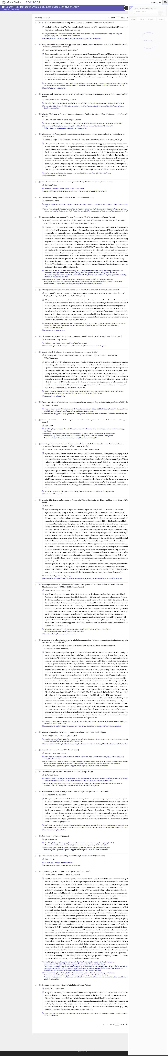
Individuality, (48, 827)
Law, (74, 123)
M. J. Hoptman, (50, 795)
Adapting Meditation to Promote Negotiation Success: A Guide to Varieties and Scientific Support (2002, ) (84, 115)
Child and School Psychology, (107, 83)
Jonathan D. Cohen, (106, 293)
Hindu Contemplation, (108, 211)
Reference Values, (79, 827)
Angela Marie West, (66, 449)
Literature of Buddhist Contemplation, (85, 764)
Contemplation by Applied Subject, (70, 126)
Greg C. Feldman (75, 120)
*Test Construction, (95, 629)
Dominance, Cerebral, (93, 825)
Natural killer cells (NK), (80, 275)
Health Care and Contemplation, (112, 282)
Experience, (105, 966)
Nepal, (62, 189)
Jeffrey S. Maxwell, (86, 355)
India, (96, 204)
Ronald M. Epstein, (66, 646)
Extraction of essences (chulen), (68, 204)
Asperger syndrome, (73, 173)
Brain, (47, 271)
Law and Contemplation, (105, 126)
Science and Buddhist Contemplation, (101, 436)
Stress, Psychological (51, 1015)
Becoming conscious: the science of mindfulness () (66, 985)
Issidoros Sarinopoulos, (78, 293)
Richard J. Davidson (78, 296)
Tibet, (69, 36)
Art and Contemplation (73, 865)
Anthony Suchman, (94, 646)
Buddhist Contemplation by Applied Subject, (80, 434)
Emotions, (82, 391)
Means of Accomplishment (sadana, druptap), (58, 764)
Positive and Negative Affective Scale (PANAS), (112, 275)
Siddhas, (109, 204)
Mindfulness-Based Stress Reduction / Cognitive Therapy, (62, 282)
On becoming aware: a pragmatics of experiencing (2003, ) (66, 871)
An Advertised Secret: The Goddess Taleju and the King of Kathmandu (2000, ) (77, 181)
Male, (91, 325)
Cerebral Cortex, (85, 323)
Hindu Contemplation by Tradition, (55, 191)
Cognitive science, (58, 429)
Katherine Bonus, (77, 223)
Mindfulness (107, 173)
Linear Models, (115, 391)
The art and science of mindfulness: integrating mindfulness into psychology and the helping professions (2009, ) (86, 402)
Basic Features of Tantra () (56, 836)
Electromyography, (72, 391)
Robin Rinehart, (50, 340)
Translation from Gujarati (78, 343)
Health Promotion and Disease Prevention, (58, 85)
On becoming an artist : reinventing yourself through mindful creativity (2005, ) (73, 855)
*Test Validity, (74, 491)
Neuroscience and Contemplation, (54, 284)
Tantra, (72, 189)
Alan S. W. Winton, (92, 140)
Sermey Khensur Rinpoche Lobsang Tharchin (60, 100)
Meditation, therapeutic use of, (119, 409)
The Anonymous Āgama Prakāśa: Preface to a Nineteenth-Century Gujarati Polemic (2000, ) (82, 336)
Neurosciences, (104, 1013)
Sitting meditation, (77, 411)
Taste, (109, 325)
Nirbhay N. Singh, (51, 140)
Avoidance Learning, (62, 323)
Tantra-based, (122, 204)
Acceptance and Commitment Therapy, (57, 83)
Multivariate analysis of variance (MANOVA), (58, 275)
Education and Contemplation (77, 128)
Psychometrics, (66, 393)
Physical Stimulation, (100, 325)
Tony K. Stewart (62, 340)
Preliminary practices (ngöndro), (84, 845)
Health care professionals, (73, 721)
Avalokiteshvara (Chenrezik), (120, 761)
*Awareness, (56, 491)
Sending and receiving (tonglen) (90, 970)
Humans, (66, 325)
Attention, (50, 863)
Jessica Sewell (73, 50)
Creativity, (57, 863)
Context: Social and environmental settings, (59, 123)
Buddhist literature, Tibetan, (71, 757)
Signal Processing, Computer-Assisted (115, 827)
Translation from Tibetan (116, 103)
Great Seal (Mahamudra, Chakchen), (56, 968)
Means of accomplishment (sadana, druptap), (95, 757)
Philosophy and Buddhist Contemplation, (95, 975)
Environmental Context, (51, 126)
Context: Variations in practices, (90, 966)
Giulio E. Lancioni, (64, 140)
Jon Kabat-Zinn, (65, 220)
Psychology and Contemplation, (95, 578)
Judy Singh (118, 140)
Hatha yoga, (83, 204)
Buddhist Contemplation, (70, 744)
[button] (165, 2)
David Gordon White (52, 201)
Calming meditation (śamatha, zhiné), (64, 962)
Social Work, (83, 85)
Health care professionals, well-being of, (95, 721)
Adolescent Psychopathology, (88, 83)
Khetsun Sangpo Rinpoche (68, 735)
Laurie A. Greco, (50, 590)
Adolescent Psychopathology (105, 491)
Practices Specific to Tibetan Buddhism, (56, 106)
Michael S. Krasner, (52, 646)
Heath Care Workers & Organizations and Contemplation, (84, 726)
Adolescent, (48, 323)
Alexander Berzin (51, 839)
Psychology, (57, 411)
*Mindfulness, (65, 491)
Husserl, (71, 968)
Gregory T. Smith (72, 590)
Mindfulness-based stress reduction (56, 277)
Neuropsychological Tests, (65, 827)
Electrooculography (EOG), (89, 271)
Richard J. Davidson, (52, 220)
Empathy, (54, 721)
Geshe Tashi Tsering (52, 775)
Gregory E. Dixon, (63, 293)
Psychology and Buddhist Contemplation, (57, 977)
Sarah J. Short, (93, 293)
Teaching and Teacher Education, (98, 85)
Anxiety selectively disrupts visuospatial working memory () (69, 352)
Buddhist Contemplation (93, 38)
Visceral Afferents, (50, 327)
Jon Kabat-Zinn (59, 988)
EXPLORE (156, 2)
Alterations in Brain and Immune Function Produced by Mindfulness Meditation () (78, 217)
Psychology (48, 431)
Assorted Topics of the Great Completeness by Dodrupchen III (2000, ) (74, 732)
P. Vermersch (75, 875)
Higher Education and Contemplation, (56, 128)
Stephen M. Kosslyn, (51, 296)
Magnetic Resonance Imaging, (79, 325)
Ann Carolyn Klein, (51, 735)
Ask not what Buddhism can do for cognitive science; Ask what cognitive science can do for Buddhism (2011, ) (86, 421)
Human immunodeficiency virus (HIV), (110, 271)
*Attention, (48, 491)
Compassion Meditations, (75, 785)
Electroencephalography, (109, 825)
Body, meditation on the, (52, 409)
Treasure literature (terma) (73, 741)
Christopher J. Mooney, (52, 648)
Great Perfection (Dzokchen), (61, 739)
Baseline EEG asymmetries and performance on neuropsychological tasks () (75, 791)
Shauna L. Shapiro (51, 405)
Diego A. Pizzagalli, (100, 355)
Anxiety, (47, 391)
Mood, (55, 723)
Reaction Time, (76, 393)
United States (75, 36)
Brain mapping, (75, 323)
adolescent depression (116, 85)
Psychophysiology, (115, 1013)
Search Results (14, 9)
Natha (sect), (102, 204)
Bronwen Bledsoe (51, 185)
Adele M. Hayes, (63, 120)
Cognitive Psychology (64, 576)
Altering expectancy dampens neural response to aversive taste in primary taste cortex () (80, 289)
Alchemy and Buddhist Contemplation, (56, 211)
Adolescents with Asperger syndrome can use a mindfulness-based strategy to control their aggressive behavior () (83, 135)
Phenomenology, (119, 429)
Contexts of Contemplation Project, (55, 434)
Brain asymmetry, (54, 271)
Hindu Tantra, (88, 191)
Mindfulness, (80, 273)
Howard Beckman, (79, 646)
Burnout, (47, 721)
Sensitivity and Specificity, (94, 827)
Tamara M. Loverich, (81, 449)
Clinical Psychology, (123, 83)
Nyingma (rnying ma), (51, 36)
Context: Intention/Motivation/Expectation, (58, 964)
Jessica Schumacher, (79, 220)
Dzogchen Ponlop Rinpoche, (99, 34)
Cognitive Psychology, (84, 962)
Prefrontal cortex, (55, 393)
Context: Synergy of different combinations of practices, (62, 966)
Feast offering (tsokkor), (106, 843)
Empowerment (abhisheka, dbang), (87, 843)
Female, (46, 325)
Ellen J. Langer (50, 859)
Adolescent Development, (87, 491)
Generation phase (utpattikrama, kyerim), (57, 766)
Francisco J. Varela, (64, 875)
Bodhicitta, (48, 103)
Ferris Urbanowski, (51, 223)
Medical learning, (114, 721)
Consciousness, (110, 962)
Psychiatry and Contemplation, (75, 279)
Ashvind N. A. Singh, (107, 140)
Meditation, (85, 123)
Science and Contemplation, (74, 438)
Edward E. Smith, (119, 293)
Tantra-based (79, 189)
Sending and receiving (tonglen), (54, 780)
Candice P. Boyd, (61, 50)
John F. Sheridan (90, 223)
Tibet (46, 206)
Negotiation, (110, 123)
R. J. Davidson (61, 795)
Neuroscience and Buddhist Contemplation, (75, 436)
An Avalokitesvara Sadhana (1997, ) (60, 750)
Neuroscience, (92, 275)
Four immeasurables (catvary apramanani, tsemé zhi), (95, 778)
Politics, (67, 189)
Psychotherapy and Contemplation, (91, 282)
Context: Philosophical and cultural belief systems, (74, 34)
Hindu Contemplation (100, 191)
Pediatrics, (75, 85)
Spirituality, (125, 1013)
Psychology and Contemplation (67, 634)
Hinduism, (48, 189)
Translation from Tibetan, (56, 741)
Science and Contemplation (93, 284)
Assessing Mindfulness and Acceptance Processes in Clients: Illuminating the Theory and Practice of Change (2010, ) (85, 501)
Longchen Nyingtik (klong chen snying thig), (85, 739)
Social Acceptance (78, 631)
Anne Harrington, (64, 223)
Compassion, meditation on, (68, 103)
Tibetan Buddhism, (108, 744)
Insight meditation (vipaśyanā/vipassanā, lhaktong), (91, 968)
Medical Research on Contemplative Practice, (99, 279)
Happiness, (72, 1013)
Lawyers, (79, 123)
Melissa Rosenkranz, (94, 220)
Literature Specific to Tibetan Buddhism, (81, 761)
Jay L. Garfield (50, 425)
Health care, (61, 721)
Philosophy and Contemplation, (72, 975)
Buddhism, (55, 103)
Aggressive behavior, (59, 173)
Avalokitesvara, (49, 757)
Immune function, (50, 273)
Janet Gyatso (61, 753)
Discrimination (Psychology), (116, 323)
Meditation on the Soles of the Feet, (91, 173)
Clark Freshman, (51, 120)
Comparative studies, (98, 962)
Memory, (47, 393)
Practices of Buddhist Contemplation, (73, 38)
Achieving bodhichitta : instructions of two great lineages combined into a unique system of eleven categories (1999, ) (85, 95)
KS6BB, (99, 409)
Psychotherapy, (66, 411)
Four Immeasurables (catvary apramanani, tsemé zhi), (106, 783)
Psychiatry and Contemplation (53, 494)
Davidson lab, (102, 323)
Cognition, (94, 323)
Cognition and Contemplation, (75, 578)
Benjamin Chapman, (108, 646)
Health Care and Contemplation (118, 414)
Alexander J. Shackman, (53, 355)
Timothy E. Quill (66, 648)
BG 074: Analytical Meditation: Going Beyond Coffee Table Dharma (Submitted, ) (78, 22)
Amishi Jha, (49, 988)
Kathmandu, (56, 189)
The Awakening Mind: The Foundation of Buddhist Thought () (67, 771)
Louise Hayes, (50, 50)
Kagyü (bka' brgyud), (115, 34)
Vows (110, 780)
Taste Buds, (115, 325)
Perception (59, 327)
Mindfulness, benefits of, (109, 273)
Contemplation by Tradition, (53, 38)
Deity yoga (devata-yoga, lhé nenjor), (81, 766)
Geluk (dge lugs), (83, 103)
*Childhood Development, (70, 629)
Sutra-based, (63, 36)
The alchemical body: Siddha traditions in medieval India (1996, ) (68, 197)
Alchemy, (47, 204)
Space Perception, (87, 393)
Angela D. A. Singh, (78, 140)
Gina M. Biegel (94, 449)
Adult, (54, 323)
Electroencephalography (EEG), (71, 271)
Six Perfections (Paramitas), (96, 780)
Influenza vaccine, (62, 273)
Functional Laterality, (56, 325)
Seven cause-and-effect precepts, (76, 780)
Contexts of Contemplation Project (54, 330)
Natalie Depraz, (50, 875)
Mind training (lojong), (96, 103)
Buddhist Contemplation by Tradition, (90, 744)
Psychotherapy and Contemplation (55, 88)
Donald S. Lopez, (51, 753)
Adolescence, (74, 83)
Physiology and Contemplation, (75, 284)
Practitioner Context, (50, 634)
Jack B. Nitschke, (51, 293)
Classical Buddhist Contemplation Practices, (58, 783)
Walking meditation (90, 411)
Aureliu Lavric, (113, 355)
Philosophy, (68, 970)
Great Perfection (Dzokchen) (123, 744)
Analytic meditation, (51, 34)
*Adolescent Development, (53, 629)
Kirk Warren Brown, (52, 449)
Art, (46, 863)
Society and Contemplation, (89, 126)
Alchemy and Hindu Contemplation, (95, 209)
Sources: (6, 10)
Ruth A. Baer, (61, 590)
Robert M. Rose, (65, 296)
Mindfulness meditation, (97, 123)
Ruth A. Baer (49, 506)
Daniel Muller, (107, 220)
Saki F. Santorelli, (119, 220)
